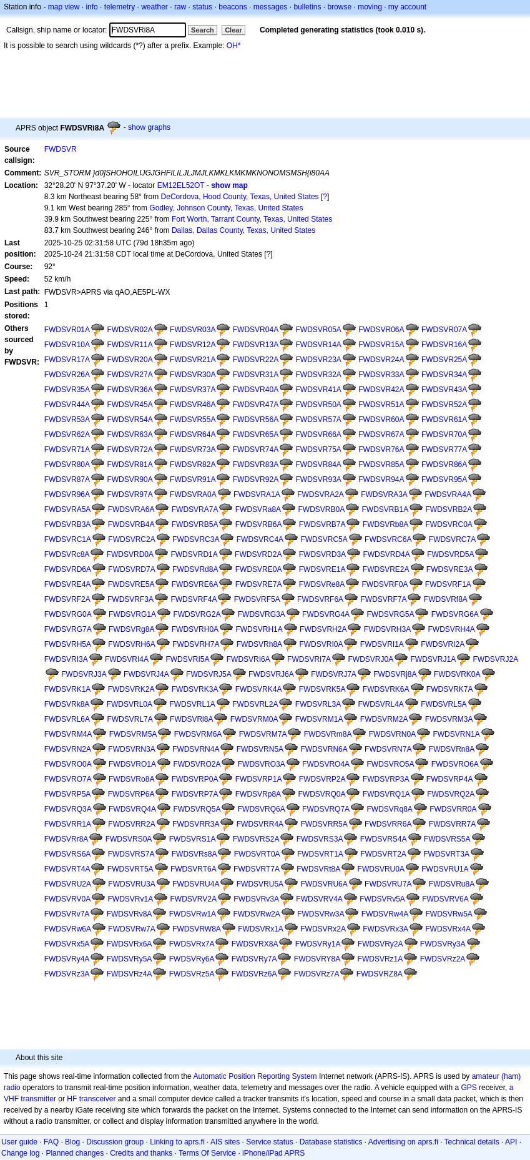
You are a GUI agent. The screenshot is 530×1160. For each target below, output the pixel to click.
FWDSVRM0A (254, 719)
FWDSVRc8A (67, 554)
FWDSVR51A (381, 404)
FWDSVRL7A (129, 719)
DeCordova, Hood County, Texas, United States (240, 196)
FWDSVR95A (444, 479)
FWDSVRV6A (445, 899)
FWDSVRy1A (318, 944)
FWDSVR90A (129, 479)
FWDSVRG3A (261, 614)
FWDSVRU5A (260, 884)
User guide (19, 1142)
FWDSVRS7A (131, 854)
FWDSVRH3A (387, 629)
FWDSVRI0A (321, 644)
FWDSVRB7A (322, 524)
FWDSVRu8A (451, 884)
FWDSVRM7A (263, 734)
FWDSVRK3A (195, 689)
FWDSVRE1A (322, 569)
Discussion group (115, 1142)
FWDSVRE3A (449, 569)
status (202, 6)
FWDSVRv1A (130, 899)
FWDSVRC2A (131, 539)
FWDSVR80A (67, 464)
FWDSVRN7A (388, 749)
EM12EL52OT (181, 185)
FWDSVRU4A (195, 884)
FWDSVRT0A (257, 854)
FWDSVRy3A (443, 944)
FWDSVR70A (444, 434)
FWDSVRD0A (130, 554)
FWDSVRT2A (383, 854)
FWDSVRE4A (67, 584)
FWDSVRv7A (67, 914)
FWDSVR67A (381, 434)
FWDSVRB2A (449, 509)
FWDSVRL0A (129, 704)
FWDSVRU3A (131, 884)
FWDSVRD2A (258, 554)
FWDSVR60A (381, 419)
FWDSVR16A (444, 344)
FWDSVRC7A (452, 539)
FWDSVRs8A (194, 854)
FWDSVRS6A (67, 854)
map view (64, 6)
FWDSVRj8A (394, 674)
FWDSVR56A (255, 419)
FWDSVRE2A (386, 569)
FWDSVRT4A (67, 869)
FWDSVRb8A (385, 524)
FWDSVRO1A (132, 764)
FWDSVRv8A (129, 914)
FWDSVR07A (444, 329)
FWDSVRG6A (455, 614)
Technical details (471, 1142)
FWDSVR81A (129, 464)
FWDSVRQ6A (261, 809)
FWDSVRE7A (258, 584)
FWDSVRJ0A (370, 659)
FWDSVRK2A (131, 689)
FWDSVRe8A (322, 584)
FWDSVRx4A (448, 929)
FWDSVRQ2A (450, 794)
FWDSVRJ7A (333, 674)
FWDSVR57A (318, 419)
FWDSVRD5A (450, 554)
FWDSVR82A (192, 464)
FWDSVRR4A (260, 824)
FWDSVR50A (318, 404)
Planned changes (75, 1153)
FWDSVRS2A (256, 839)
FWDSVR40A (255, 389)
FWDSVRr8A (66, 839)
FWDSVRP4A (449, 779)
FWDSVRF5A (257, 599)
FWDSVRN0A (392, 734)
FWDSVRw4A (384, 914)
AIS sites (225, 1142)
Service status (269, 1142)
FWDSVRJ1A (433, 659)
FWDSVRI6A (248, 659)
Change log (20, 1153)
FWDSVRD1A (193, 554)
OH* (234, 45)
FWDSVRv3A (256, 899)
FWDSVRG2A (196, 614)
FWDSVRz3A (67, 974)
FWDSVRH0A (195, 629)
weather (154, 6)
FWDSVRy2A (380, 944)
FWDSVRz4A (129, 974)
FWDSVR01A (67, 329)
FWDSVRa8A (258, 509)
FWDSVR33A (381, 374)
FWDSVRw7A (131, 929)
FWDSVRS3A (320, 839)
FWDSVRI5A (187, 659)
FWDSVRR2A (131, 824)
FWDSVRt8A (318, 869)
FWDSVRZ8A (379, 974)
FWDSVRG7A (68, 629)
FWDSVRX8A (255, 944)
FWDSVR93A (318, 479)
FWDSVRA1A (256, 494)
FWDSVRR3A (195, 824)
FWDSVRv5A (382, 899)
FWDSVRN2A (67, 749)
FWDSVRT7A (256, 869)
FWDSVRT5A (130, 869)
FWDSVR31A (255, 374)
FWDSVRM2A (384, 719)
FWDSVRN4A (195, 749)
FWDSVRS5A (447, 839)
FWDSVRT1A (320, 854)
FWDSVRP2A (322, 779)
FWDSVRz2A (443, 959)
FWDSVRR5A (323, 824)
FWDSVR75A (318, 449)
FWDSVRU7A (388, 884)
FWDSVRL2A (255, 704)
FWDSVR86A (444, 464)
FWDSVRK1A (67, 689)
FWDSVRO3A (261, 764)
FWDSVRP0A (195, 779)
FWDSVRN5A (260, 749)
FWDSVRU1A (444, 869)
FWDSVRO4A (326, 764)
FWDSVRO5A (390, 764)
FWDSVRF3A (130, 599)
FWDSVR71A (67, 449)
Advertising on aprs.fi (403, 1142)
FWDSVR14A (318, 344)
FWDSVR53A (67, 419)
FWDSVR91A (192, 479)
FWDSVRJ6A (271, 674)
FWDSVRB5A (195, 524)
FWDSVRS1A (192, 839)
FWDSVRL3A (318, 704)
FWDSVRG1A (132, 614)
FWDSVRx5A (67, 944)
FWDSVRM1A (319, 719)
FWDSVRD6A (67, 569)
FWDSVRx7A (192, 944)
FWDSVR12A (192, 344)
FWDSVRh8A (259, 644)
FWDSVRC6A (388, 539)
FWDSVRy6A (192, 959)
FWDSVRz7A (317, 974)
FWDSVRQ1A (386, 794)
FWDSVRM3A (449, 719)
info (91, 6)
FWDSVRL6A (67, 719)
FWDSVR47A (255, 404)
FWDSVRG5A (390, 614)
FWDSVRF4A (193, 599)
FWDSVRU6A (323, 884)
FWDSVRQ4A (132, 809)
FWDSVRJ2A (496, 659)
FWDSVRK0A (457, 674)
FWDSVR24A (381, 359)
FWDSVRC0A (449, 524)
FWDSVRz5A (192, 974)
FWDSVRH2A (323, 629)
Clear (233, 30)
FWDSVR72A (129, 449)
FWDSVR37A (192, 389)
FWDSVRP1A (258, 779)
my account (407, 6)
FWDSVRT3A (446, 854)
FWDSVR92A (255, 479)
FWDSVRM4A (68, 734)
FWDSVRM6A (198, 734)
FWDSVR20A (129, 359)
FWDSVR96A (67, 494)
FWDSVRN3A (131, 749)
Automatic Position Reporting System (255, 1076)
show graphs (149, 127)
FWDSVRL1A (192, 704)
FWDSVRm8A (328, 734)
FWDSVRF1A (448, 584)
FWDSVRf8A (446, 599)
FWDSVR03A (192, 329)
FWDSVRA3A (384, 494)
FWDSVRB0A (321, 509)
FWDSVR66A (318, 434)
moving (370, 6)
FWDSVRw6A (67, 929)
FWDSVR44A (67, 404)
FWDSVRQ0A (321, 794)
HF (72, 1098)
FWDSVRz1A (380, 959)
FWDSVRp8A (258, 794)
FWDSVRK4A (258, 689)
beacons (232, 6)
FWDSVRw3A (320, 914)
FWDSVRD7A (131, 569)
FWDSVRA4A (447, 494)
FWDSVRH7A (195, 644)
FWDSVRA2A (320, 494)
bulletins (307, 6)
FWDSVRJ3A (84, 674)
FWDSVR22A (255, 359)
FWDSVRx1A (260, 929)
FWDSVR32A (318, 374)
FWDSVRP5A (67, 794)
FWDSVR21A (192, 359)
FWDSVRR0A (452, 809)
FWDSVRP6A (131, 794)
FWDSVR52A (444, 404)
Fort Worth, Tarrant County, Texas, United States (252, 219)
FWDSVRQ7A (326, 809)
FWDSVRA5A (67, 509)
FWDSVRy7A (254, 959)
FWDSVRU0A (381, 869)
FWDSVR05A (318, 329)
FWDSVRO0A (68, 764)
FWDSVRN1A (456, 734)
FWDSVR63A (129, 434)
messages (270, 6)
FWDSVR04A (255, 329)
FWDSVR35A (67, 389)
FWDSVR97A (129, 494)
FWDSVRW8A (196, 929)
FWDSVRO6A (455, 764)
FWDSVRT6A (193, 869)
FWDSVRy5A (129, 959)
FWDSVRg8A (131, 629)
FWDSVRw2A (256, 914)
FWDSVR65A (255, 434)
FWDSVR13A (255, 344)
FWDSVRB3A (67, 524)
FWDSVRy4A (67, 959)
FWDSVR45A (129, 404)
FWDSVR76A (381, 449)
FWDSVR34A (444, 374)
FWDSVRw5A (448, 914)
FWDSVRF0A (385, 584)
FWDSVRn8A (451, 749)
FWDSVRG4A (326, 614)
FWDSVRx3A (385, 929)
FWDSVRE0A (258, 569)
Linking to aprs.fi (177, 1142)
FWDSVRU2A (67, 884)
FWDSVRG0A (68, 614)
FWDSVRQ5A (196, 809)
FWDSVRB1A (385, 509)
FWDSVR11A (129, 344)
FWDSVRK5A (322, 689)
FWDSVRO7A (68, 779)
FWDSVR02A (129, 329)
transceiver (97, 1098)
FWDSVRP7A (195, 794)
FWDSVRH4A (451, 629)
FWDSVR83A (255, 464)
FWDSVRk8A (67, 704)
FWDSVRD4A (386, 554)
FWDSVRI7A (309, 659)
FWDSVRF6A (320, 599)
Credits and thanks (141, 1153)
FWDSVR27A (129, 374)
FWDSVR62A (67, 434)
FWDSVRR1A (67, 824)
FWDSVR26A (67, 374)
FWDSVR (60, 149)
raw (180, 6)
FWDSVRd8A (195, 569)
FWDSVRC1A (67, 539)
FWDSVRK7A (449, 689)
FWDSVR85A (381, 464)
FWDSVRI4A (127, 659)
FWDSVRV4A (319, 899)
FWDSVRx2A (323, 929)
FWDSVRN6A (323, 749)
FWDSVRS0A (129, 839)
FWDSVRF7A (383, 599)
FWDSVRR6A (388, 824)
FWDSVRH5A (67, 644)
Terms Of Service (207, 1153)
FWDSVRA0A (193, 494)
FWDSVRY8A (317, 959)
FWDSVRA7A (195, 509)
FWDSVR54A (129, 419)
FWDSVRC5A (323, 539)
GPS (468, 1087)
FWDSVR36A (129, 389)
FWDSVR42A (381, 389)
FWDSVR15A (381, 344)
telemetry (119, 6)
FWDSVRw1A (192, 914)
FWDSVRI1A (382, 644)
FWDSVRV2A (193, 899)
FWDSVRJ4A (146, 674)
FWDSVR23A (318, 359)
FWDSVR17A (67, 359)
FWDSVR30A (192, 374)
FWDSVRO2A (196, 764)
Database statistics (331, 1142)
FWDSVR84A (318, 464)
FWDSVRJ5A (209, 674)
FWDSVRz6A (254, 974)
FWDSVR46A (192, 404)
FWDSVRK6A (386, 689)
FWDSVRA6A (131, 509)
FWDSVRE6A (195, 584)
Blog (72, 1142)
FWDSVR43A (444, 389)
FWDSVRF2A (67, 599)
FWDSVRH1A (258, 629)
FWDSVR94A (381, 479)
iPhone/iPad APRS (273, 1153)
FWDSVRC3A (195, 539)
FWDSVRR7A (452, 824)
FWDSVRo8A (131, 779)
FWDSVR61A (444, 419)
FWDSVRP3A (386, 779)
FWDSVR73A (192, 449)
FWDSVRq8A (389, 809)
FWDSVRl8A (191, 719)
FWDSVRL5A (443, 704)
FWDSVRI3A (66, 659)
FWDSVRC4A (260, 539)
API (511, 1142)
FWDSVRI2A (442, 644)
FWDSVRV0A (67, 899)
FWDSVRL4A (381, 704)
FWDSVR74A (255, 449)
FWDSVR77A (444, 449)
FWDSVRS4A (383, 839)
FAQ (51, 1142)
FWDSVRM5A (133, 734)
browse (339, 6)
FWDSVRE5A (131, 584)
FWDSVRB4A (131, 524)
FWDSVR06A (381, 329)
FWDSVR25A (444, 359)
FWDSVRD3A (322, 554)
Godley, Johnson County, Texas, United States (226, 208)
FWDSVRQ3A (68, 809)
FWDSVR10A (67, 344)
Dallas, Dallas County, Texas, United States (243, 230)
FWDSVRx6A (129, 944)
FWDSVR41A (318, 389)
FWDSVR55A (192, 419)
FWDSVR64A (192, 434)
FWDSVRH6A (131, 644)
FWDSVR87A (67, 479)
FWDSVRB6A (258, 524)
